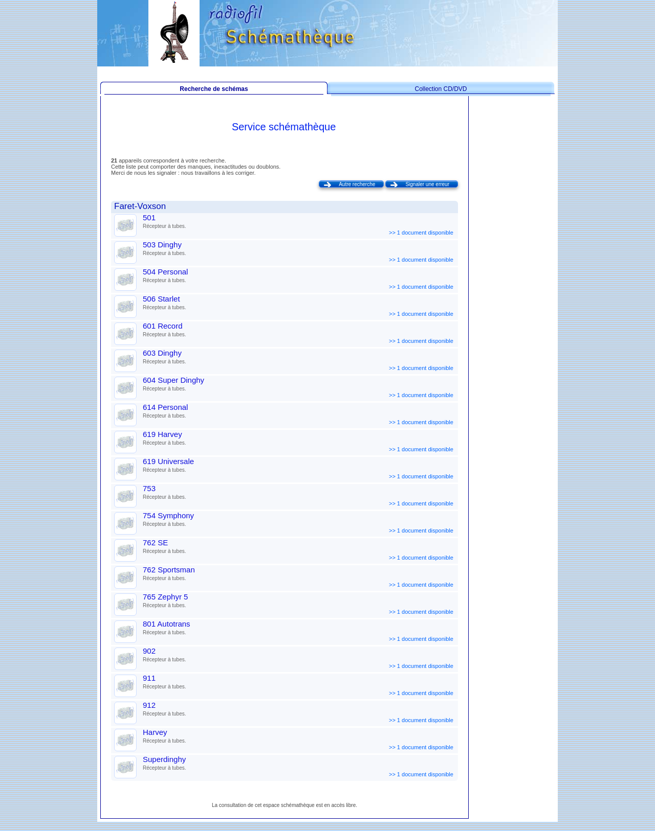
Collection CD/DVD (440, 89)
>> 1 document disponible (422, 232)
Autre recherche (357, 184)
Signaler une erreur (427, 184)
